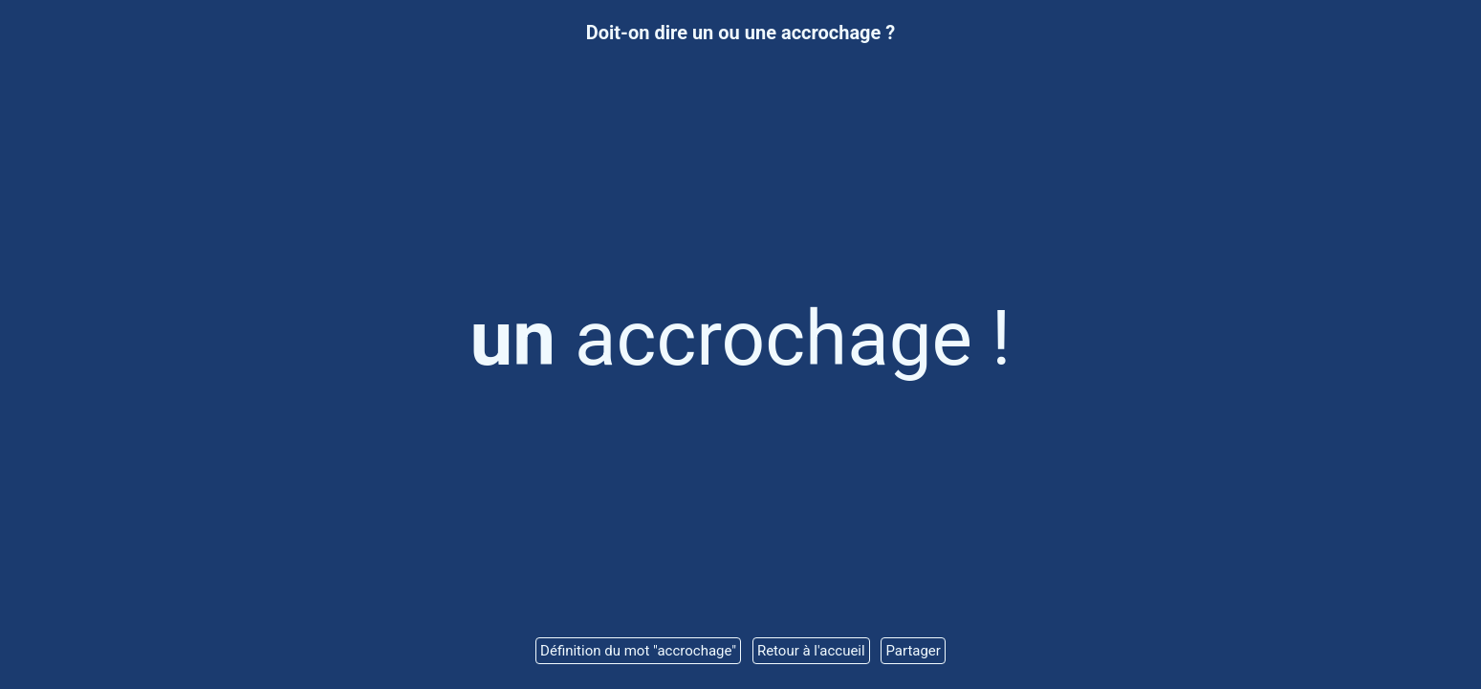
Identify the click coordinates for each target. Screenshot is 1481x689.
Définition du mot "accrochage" (638, 650)
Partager (913, 650)
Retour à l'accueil (811, 650)
